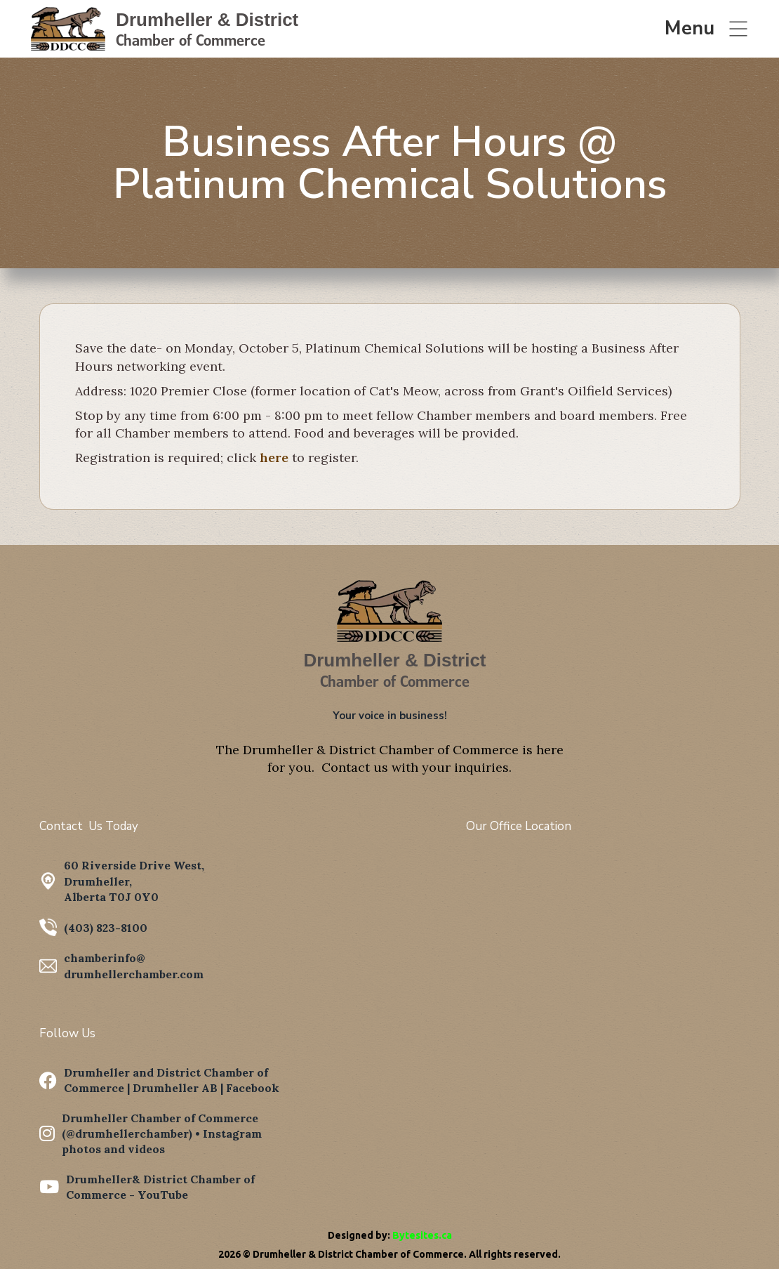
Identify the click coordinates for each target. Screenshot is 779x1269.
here (274, 457)
